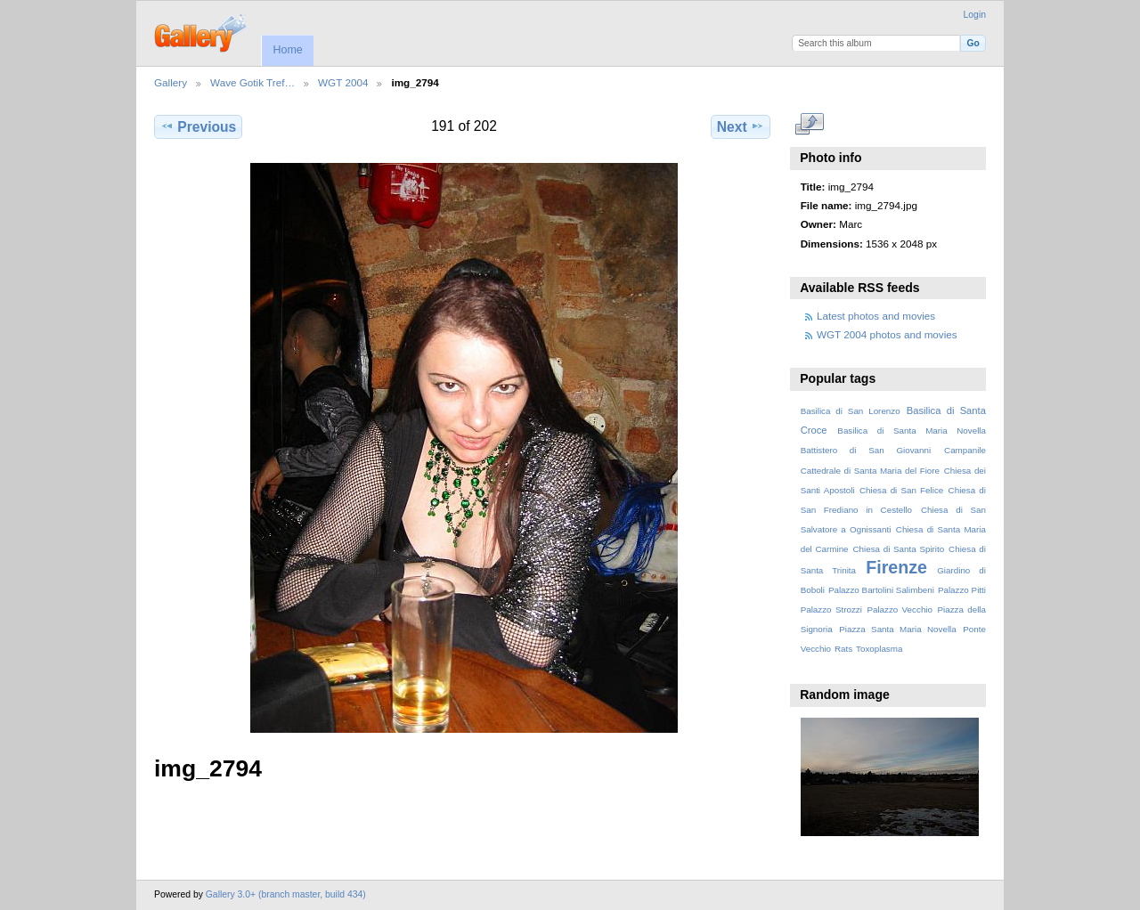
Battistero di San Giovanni (866, 450)
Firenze (896, 567)
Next (740, 126)
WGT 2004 (343, 82)
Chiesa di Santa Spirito (898, 549)
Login (975, 15)
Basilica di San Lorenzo (850, 411)
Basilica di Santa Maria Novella (911, 430)
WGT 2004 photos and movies (887, 334)
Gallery (170, 82)
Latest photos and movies (876, 315)
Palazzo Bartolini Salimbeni (881, 590)
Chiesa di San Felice (901, 490)
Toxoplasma (879, 649)
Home (287, 50)
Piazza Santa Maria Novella (898, 629)
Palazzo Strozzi (831, 609)
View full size (810, 124)
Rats (843, 649)
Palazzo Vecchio (899, 609)
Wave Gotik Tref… (252, 82)
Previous (198, 126)
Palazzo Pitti (962, 590)
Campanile (965, 450)
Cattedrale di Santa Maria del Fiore (870, 470)
